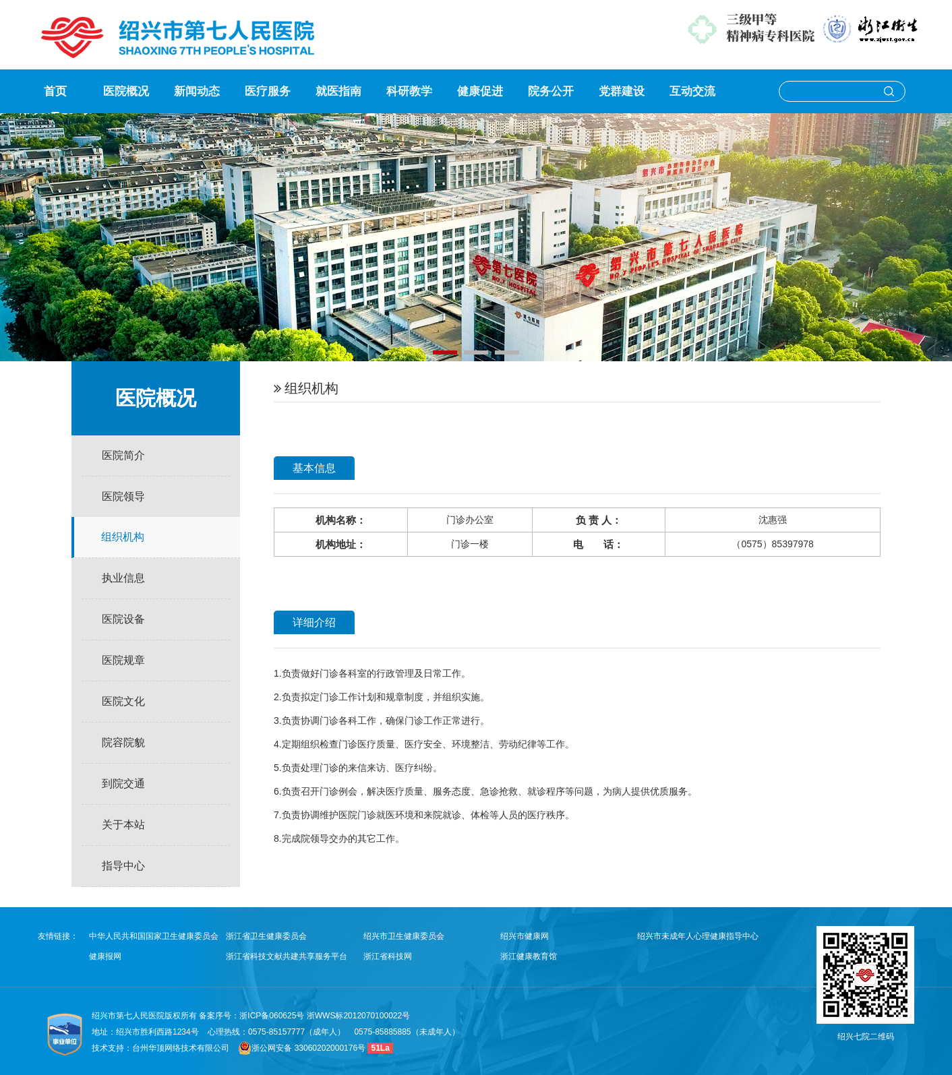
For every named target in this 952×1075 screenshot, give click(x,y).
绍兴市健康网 (524, 936)
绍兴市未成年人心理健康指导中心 (697, 936)
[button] (445, 352)
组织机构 (122, 537)
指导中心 (123, 865)
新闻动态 (197, 91)
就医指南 (338, 91)
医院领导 (123, 496)
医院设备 (123, 619)
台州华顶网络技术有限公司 (180, 1048)
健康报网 (105, 956)
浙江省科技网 (387, 956)
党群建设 (622, 91)
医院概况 (126, 91)
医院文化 (123, 701)
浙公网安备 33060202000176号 (301, 1048)
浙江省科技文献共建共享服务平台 (286, 956)
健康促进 (480, 91)
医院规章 (123, 660)
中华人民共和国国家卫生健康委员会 (153, 936)
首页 (55, 91)
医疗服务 (268, 91)
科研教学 (409, 91)
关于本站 (123, 824)
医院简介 (123, 455)
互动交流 (692, 91)
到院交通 (123, 783)
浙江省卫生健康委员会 (266, 936)
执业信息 (123, 578)
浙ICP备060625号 (272, 1015)
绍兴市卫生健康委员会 (403, 936)
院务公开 (551, 91)
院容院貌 (123, 742)
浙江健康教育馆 (528, 956)
